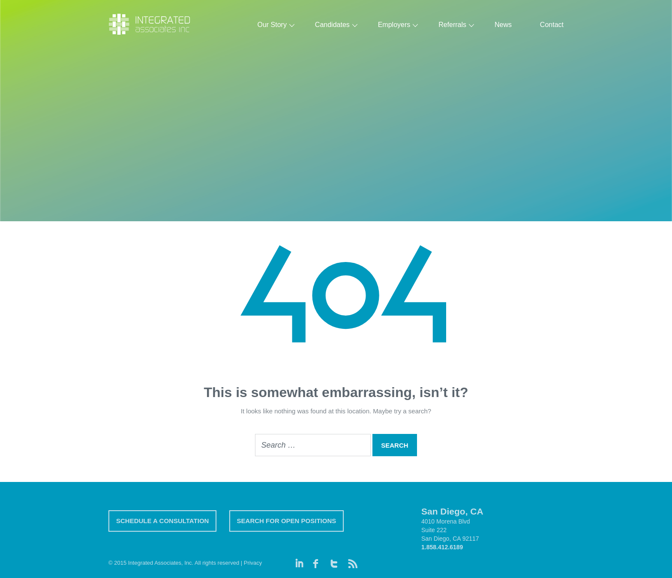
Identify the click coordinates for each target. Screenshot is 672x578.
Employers (394, 24)
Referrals (452, 24)
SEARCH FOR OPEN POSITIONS (286, 520)
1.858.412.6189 (442, 547)
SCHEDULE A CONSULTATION (162, 520)
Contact (552, 24)
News (503, 24)
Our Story (271, 24)
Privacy (253, 563)
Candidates (332, 24)
